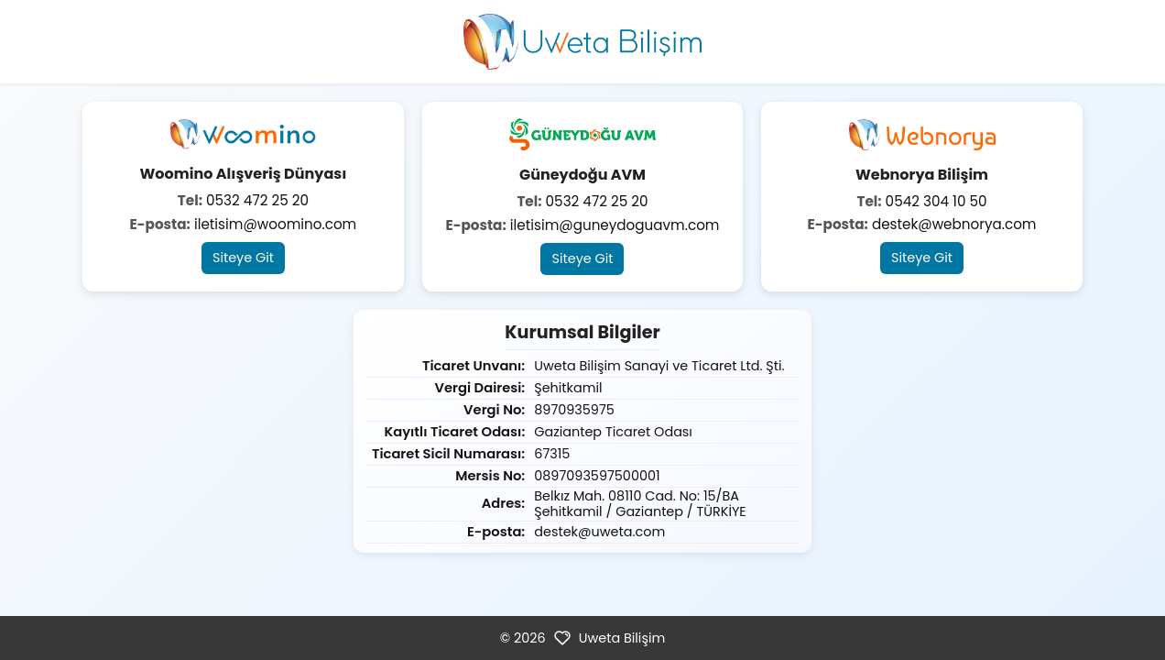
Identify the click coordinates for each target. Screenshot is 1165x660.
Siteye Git (243, 257)
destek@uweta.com (599, 531)
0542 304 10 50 (936, 201)
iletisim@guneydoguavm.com (615, 225)
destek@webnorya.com (954, 224)
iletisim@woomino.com (275, 224)
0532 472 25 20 (257, 200)
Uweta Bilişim (622, 638)
